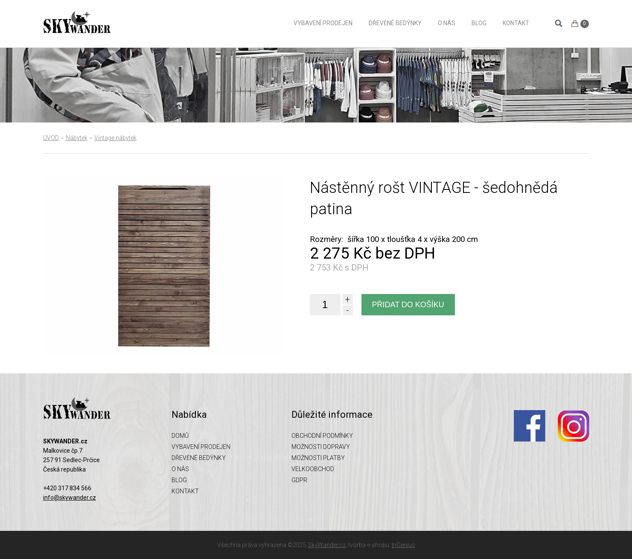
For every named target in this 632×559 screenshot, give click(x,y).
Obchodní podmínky (322, 435)
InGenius (403, 545)
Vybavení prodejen (323, 23)
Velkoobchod (312, 469)
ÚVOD (51, 137)
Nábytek (76, 137)
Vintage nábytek (115, 137)
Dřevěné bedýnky (395, 23)
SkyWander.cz (327, 545)
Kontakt (516, 23)
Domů (274, 23)
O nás (446, 23)
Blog (479, 23)
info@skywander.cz (69, 497)
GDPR (299, 480)
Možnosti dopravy (320, 446)
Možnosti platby (318, 457)
